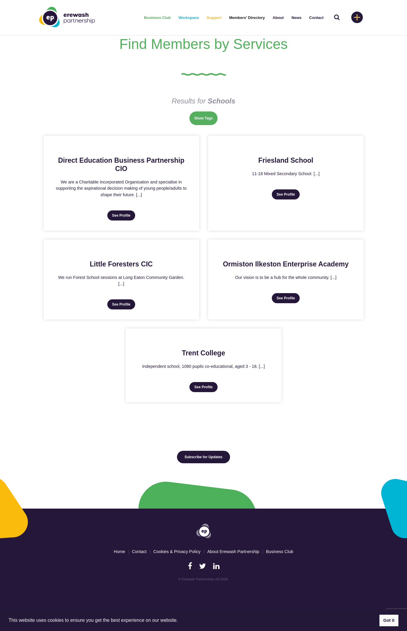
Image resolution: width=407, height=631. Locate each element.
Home (119, 551)
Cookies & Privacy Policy (176, 551)
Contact (316, 17)
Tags (209, 118)
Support (214, 17)
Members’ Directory (247, 17)
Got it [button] (389, 620)
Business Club (157, 17)
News (296, 17)
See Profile (121, 215)
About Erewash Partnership (233, 551)
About (278, 17)
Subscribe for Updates (203, 457)
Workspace (188, 17)
